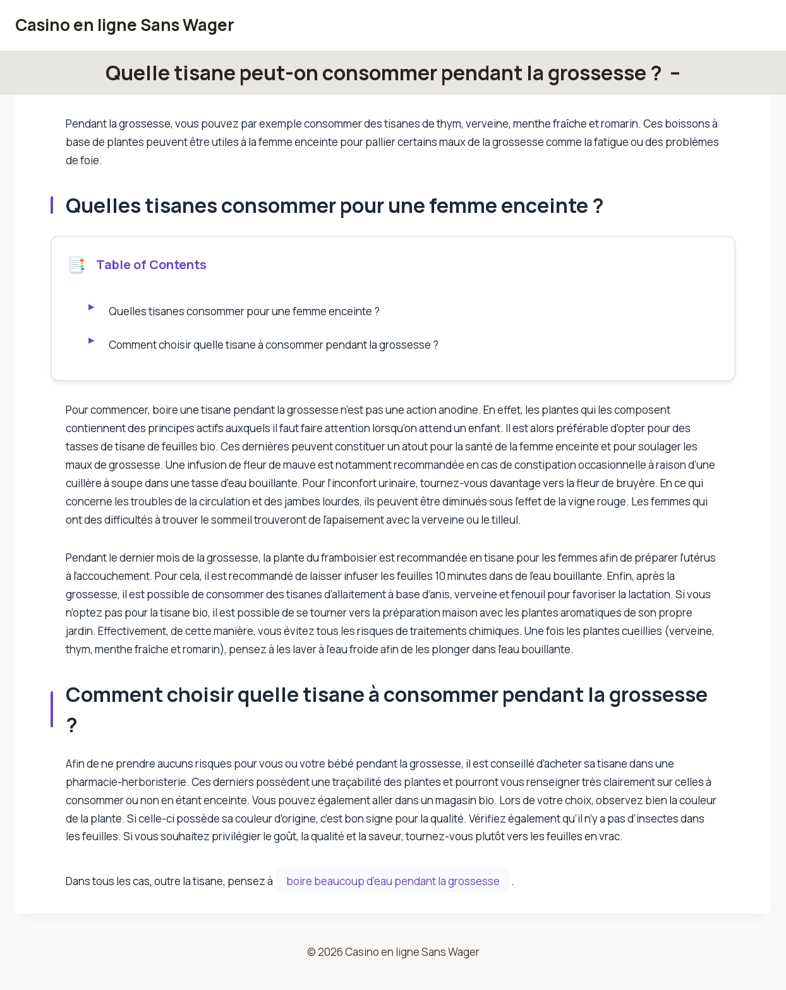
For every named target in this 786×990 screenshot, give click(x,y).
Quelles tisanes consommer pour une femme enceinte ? (245, 311)
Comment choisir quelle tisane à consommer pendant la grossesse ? (274, 344)
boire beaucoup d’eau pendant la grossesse (393, 881)
